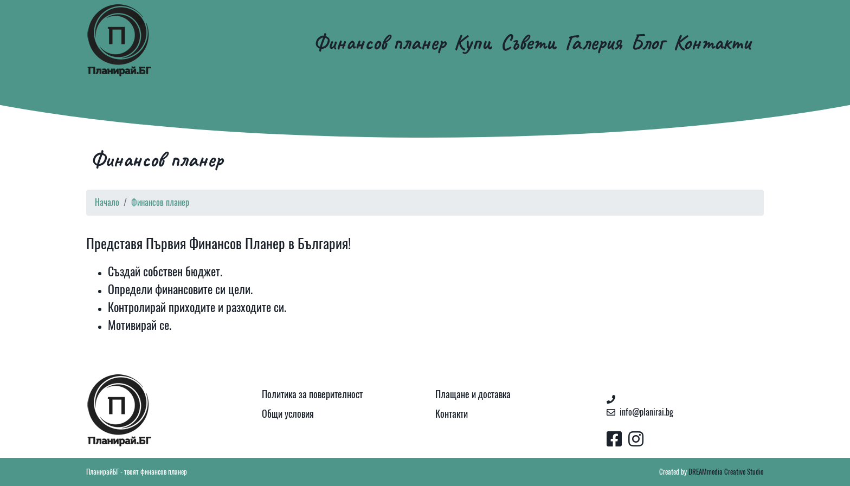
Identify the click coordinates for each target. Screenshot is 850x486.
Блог (647, 42)
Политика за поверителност (312, 394)
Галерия (593, 42)
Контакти (712, 42)
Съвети (528, 42)
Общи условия (288, 413)
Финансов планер (379, 42)
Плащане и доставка (473, 394)
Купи (473, 42)
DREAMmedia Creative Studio (726, 471)
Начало (107, 202)
